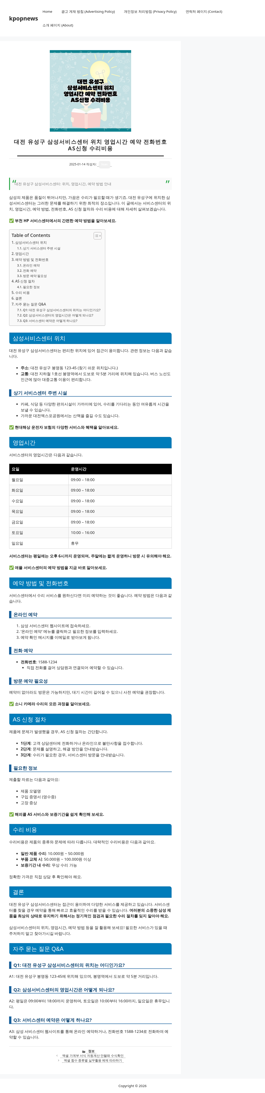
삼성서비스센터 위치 (31, 242)
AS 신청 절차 (25, 281)
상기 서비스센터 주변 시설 (41, 248)
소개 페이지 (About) (57, 25)
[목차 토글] (95, 236)
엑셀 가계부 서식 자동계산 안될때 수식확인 (93, 1055)
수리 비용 (22, 292)
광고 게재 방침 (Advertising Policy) (88, 11)
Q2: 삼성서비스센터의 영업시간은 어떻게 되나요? (58, 315)
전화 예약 (30, 270)
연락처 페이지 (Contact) (204, 11)
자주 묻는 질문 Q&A (30, 304)
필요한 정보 (31, 287)
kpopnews (23, 18)
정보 (91, 1051)
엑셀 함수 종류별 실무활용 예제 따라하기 (93, 1060)
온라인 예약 (31, 265)
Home (47, 11)
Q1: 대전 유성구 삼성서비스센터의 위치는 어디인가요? (61, 310)
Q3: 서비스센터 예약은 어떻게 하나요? (50, 320)
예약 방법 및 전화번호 (32, 259)
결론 (18, 298)
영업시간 (22, 253)
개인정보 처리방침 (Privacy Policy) (150, 11)
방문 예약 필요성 (35, 276)
